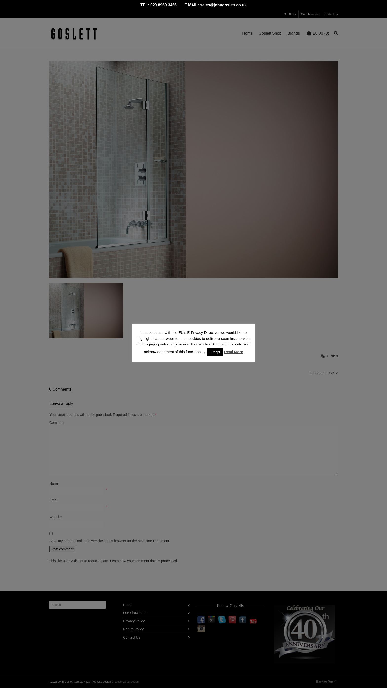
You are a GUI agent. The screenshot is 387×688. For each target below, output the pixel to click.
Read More (233, 352)
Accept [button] (215, 352)
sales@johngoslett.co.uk (223, 5)
